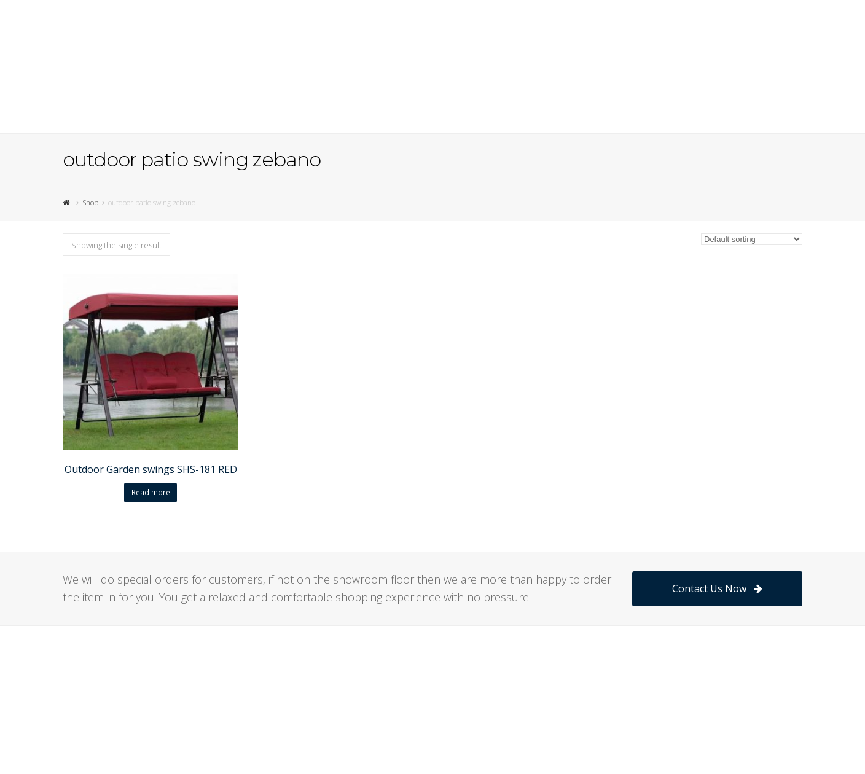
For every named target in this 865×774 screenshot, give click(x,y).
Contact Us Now (717, 588)
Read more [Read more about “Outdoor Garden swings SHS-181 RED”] (150, 492)
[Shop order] (751, 239)
